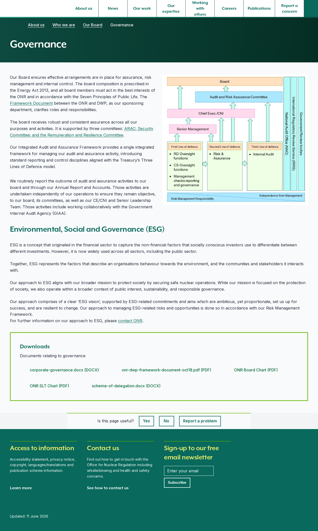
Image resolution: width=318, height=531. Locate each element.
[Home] (15, 25)
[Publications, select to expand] (259, 8)
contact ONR (130, 320)
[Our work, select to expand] (142, 8)
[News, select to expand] (113, 8)
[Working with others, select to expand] (200, 8)
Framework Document (31, 103)
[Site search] (311, 8)
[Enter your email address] (189, 471)
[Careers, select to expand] (229, 8)
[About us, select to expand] (84, 8)
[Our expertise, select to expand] (171, 8)
